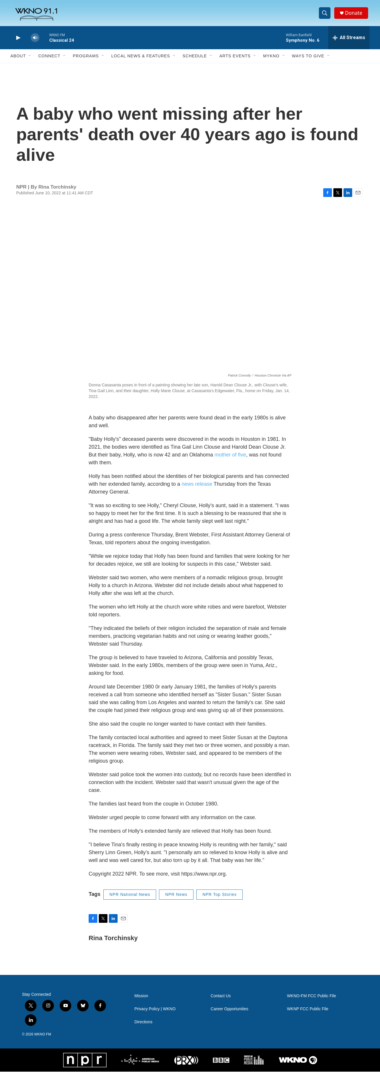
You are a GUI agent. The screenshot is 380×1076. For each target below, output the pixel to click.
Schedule (194, 60)
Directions (143, 1026)
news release (197, 488)
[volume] (35, 42)
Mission (141, 1000)
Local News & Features (140, 60)
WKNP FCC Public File (307, 1013)
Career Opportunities (229, 1013)
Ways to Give (308, 60)
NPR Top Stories (219, 898)
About (18, 60)
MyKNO (271, 60)
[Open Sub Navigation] (30, 60)
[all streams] (349, 42)
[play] (17, 42)
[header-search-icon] (325, 15)
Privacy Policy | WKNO (155, 1013)
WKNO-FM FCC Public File (311, 1000)
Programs (86, 60)
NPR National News (129, 898)
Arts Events (235, 60)
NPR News (176, 898)
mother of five (229, 459)
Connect (49, 60)
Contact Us (221, 1000)
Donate (355, 15)
